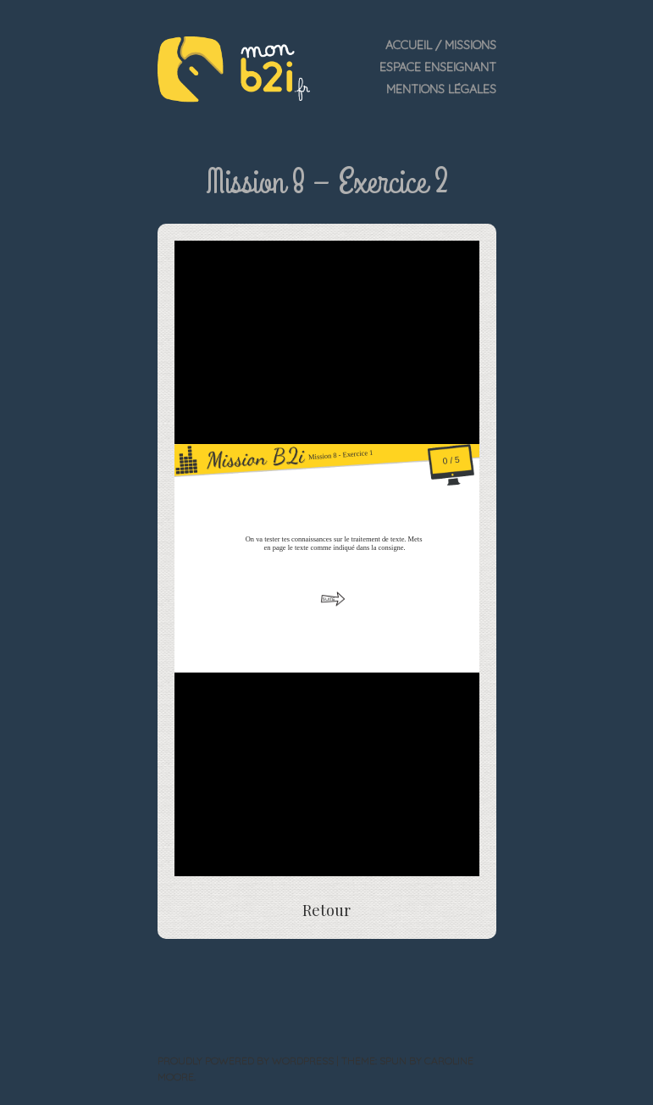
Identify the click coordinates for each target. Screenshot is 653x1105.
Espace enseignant (437, 67)
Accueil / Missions (440, 45)
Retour (326, 910)
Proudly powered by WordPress (246, 1060)
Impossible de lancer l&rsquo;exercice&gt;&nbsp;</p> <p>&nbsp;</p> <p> (326, 558)
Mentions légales (441, 89)
